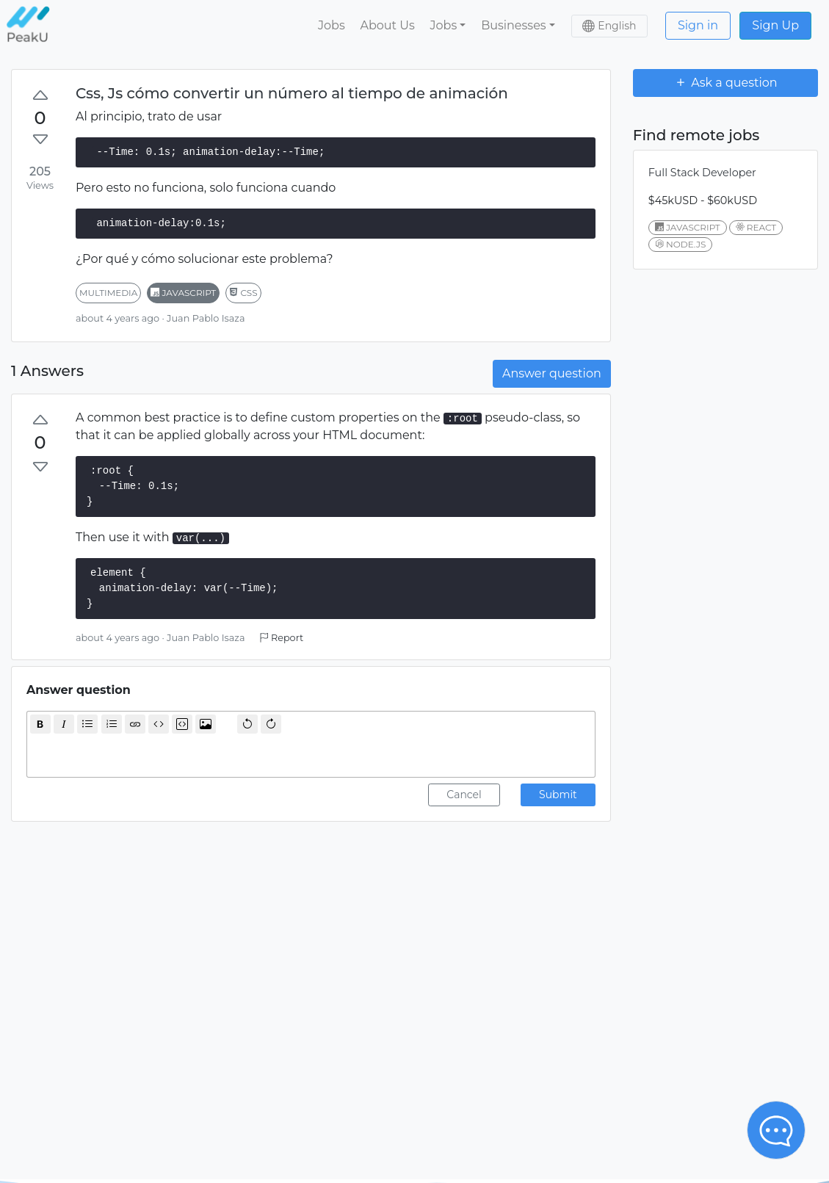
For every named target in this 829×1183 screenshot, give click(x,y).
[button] (448, 26)
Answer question (551, 373)
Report (281, 637)
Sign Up (775, 25)
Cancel (464, 794)
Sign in (698, 25)
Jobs (331, 25)
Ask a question (725, 82)
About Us (387, 25)
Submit (558, 794)
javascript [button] (183, 292)
